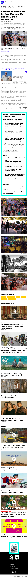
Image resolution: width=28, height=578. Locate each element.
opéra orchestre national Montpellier (11, 371)
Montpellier (23, 48)
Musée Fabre (7, 321)
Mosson (2, 49)
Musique (6, 48)
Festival (2, 48)
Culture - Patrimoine (16, 48)
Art (6, 394)
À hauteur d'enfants (4, 347)
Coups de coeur (3, 467)
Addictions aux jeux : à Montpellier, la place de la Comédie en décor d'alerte (13, 447)
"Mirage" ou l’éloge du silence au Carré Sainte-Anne (12, 396)
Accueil (2, 6)
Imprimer (9, 21)
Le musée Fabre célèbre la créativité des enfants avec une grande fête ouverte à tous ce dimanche (14, 350)
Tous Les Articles (8, 6)
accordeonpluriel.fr (8, 193)
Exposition (2, 321)
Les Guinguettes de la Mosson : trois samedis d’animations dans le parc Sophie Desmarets (14, 514)
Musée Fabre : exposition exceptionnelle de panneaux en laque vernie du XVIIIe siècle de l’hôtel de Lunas (12, 325)
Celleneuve (10, 48)
